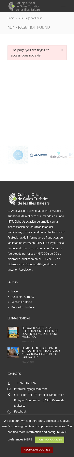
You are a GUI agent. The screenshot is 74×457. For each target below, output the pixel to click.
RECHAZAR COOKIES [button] (37, 449)
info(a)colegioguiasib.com (30, 389)
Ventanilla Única (21, 302)
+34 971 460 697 (25, 383)
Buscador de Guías (23, 307)
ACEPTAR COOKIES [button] (49, 439)
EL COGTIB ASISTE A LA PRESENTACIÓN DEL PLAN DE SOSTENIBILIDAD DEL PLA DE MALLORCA (40, 332)
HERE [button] (28, 439)
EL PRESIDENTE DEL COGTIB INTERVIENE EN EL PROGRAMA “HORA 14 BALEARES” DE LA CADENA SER (41, 353)
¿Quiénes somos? (22, 297)
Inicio (14, 291)
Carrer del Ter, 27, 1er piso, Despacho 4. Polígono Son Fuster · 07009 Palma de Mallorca (39, 400)
